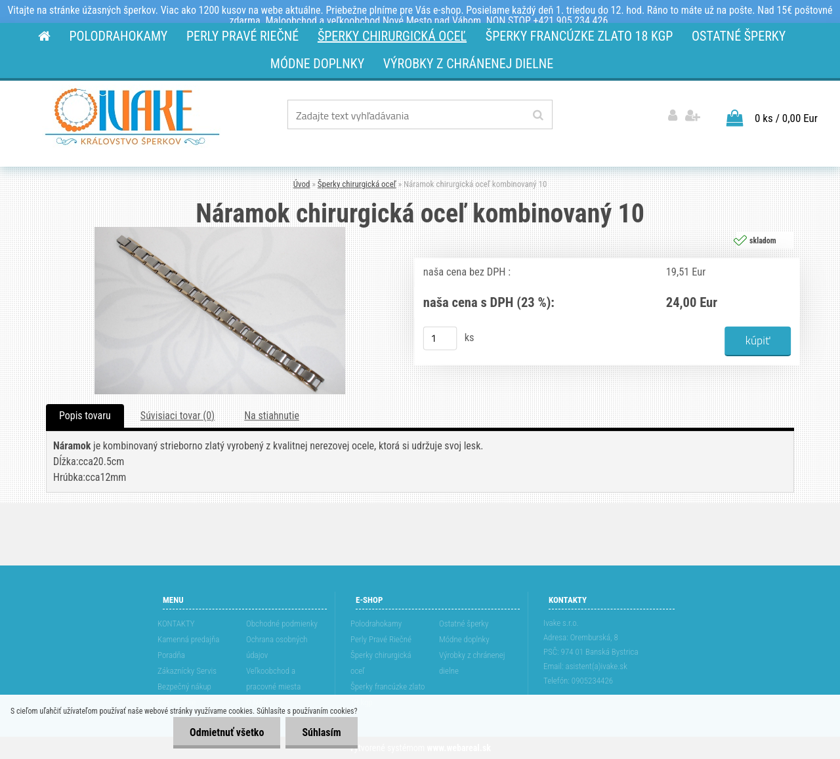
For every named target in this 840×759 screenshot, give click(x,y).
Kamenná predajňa (188, 639)
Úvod (301, 184)
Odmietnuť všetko (227, 732)
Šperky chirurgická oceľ (357, 184)
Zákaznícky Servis (187, 671)
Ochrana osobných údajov (277, 647)
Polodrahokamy (376, 623)
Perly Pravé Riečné (380, 639)
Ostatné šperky (463, 623)
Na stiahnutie (271, 415)
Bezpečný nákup (184, 686)
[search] (537, 115)
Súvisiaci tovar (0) (177, 415)
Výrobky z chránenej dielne (472, 663)
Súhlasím (321, 732)
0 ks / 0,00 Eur (786, 118)
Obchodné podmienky (282, 623)
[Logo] (132, 117)
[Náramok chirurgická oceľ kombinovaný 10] (219, 232)
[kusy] (440, 338)
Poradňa (171, 655)
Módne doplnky (464, 639)
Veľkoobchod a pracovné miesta (273, 678)
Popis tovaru (85, 415)
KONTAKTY (176, 623)
